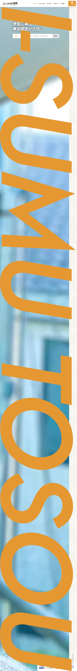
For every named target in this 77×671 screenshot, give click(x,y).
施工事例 (49, 3)
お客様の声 (55, 3)
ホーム (35, 3)
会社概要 (62, 3)
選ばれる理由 (42, 3)
